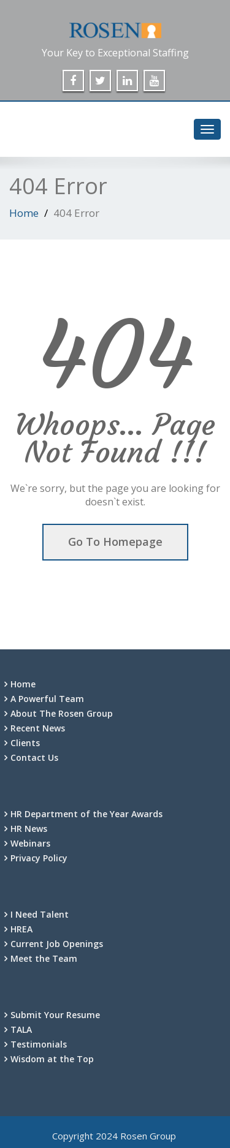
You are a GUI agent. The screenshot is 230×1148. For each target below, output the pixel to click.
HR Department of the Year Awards (86, 814)
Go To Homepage (115, 541)
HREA (21, 929)
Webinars (30, 843)
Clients (25, 743)
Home (24, 213)
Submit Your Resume (55, 1015)
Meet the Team (43, 958)
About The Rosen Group (61, 713)
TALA (21, 1029)
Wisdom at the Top (52, 1059)
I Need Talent (39, 914)
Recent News (37, 728)
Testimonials (38, 1044)
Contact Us (34, 757)
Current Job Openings (56, 944)
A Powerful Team (47, 698)
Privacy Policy (38, 858)
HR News (28, 828)
